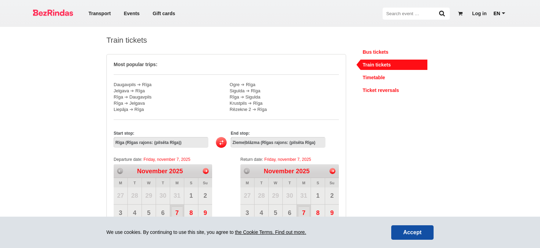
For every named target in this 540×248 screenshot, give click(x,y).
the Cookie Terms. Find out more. (270, 232)
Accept (412, 232)
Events (131, 13)
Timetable (374, 77)
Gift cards (164, 13)
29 (148, 195)
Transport (100, 13)
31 (177, 195)
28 (134, 195)
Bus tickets (375, 52)
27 (120, 195)
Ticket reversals (381, 90)
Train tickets (377, 65)
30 (162, 195)
